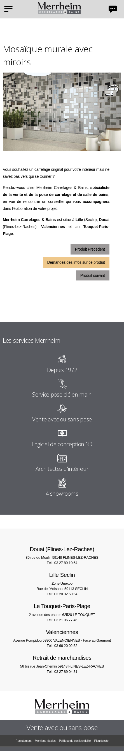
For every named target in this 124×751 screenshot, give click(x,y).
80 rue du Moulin (62, 552)
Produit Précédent (90, 249)
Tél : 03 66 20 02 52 (62, 646)
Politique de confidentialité (75, 740)
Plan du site (101, 740)
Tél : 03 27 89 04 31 (62, 672)
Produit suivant (92, 275)
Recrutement (23, 740)
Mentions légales (45, 740)
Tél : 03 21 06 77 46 (62, 620)
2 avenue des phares (62, 609)
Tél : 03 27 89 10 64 (62, 563)
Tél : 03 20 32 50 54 (62, 594)
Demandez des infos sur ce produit (76, 262)
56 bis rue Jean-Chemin (62, 661)
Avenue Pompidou (62, 635)
